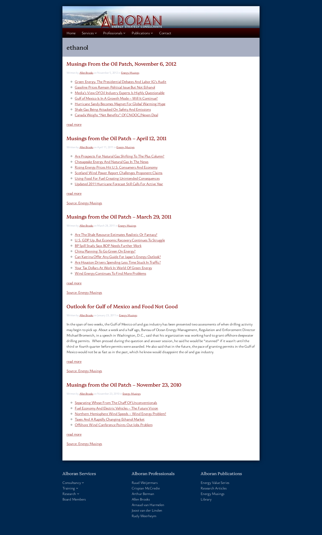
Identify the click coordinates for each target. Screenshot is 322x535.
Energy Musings (130, 72)
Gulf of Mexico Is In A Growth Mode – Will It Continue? (116, 98)
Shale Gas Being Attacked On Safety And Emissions (113, 109)
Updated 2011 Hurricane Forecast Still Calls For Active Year (119, 183)
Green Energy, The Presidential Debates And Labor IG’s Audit (120, 81)
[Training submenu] (77, 488)
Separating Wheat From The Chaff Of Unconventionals (116, 402)
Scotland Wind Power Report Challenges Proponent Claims (118, 172)
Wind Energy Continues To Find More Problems (110, 273)
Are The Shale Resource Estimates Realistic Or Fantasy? (116, 234)
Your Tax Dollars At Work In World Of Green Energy (113, 267)
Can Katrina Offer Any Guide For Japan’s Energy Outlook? (118, 256)
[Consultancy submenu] (83, 482)
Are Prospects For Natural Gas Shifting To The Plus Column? (119, 156)
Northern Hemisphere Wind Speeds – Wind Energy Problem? (120, 413)
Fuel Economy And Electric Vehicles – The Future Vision (116, 408)
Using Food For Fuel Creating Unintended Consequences (117, 178)
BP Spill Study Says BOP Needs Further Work (108, 245)
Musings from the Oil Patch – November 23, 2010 (124, 384)
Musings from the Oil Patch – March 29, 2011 (119, 216)
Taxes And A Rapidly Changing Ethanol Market (110, 419)
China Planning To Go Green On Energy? (105, 251)
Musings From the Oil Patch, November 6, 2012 (121, 63)
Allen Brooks (86, 72)
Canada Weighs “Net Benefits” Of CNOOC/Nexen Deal (116, 114)
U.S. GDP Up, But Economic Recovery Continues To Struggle (120, 239)
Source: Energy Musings (84, 202)
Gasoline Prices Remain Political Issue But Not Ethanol (115, 87)
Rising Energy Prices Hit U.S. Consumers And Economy (116, 167)
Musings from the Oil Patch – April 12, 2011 (117, 138)
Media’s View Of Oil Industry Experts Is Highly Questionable (119, 92)
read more (74, 124)
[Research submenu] (78, 494)
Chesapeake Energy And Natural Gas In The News (111, 161)
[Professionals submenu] (124, 33)
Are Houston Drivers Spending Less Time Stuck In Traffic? (118, 262)
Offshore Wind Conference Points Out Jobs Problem (113, 424)
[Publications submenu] (152, 33)
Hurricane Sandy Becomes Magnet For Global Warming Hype (120, 103)
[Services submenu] (96, 33)
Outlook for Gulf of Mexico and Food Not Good (122, 306)
